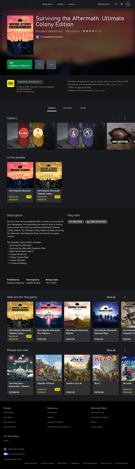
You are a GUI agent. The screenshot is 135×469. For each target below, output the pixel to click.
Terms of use (62, 463)
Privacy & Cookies (47, 463)
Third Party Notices (90, 463)
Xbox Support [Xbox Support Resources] (52, 412)
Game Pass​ (47, 4)
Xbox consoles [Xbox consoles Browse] (9, 412)
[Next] (125, 118)
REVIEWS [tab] (67, 108)
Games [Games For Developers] (6, 440)
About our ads (106, 463)
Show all (111, 296)
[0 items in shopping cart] (121, 3)
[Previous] (119, 118)
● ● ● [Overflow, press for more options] (51, 64)
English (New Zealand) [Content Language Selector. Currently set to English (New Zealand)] (16, 449)
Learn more (117, 84)
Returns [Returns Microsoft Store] (94, 422)
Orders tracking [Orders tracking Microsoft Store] (96, 427)
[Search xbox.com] (116, 3)
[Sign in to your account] (127, 4)
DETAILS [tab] (52, 108)
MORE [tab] (83, 108)
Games (60, 4)
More (71, 4)
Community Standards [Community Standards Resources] (55, 422)
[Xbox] (33, 4)
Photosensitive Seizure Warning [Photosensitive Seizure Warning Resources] (58, 427)
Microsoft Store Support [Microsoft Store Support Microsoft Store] (99, 417)
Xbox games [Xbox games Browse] (8, 417)
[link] (20, 182)
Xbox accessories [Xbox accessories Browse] (10, 427)
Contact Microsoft (30, 463)
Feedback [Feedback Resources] (50, 417)
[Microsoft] (14, 4)
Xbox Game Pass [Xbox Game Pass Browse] (9, 422)
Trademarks (75, 463)
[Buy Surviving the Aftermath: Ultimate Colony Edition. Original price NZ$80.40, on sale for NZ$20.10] (19, 64)
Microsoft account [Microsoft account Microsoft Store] (97, 412)
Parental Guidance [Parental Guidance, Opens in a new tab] (30, 82)
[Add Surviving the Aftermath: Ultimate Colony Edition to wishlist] (39, 64)
